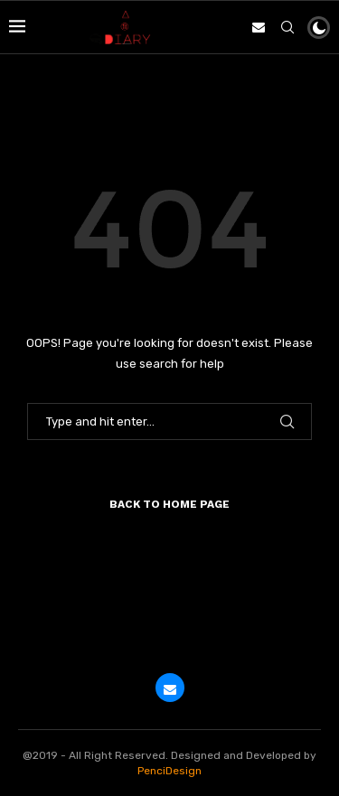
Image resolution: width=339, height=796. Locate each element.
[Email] (258, 27)
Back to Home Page (169, 504)
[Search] (287, 27)
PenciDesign (169, 770)
